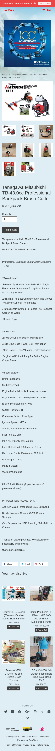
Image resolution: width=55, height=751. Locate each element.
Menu (9, 10)
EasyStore (33, 740)
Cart (46, 10)
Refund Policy (43, 745)
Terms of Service (13, 745)
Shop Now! (44, 3)
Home (4, 75)
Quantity (6, 214)
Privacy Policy (29, 745)
